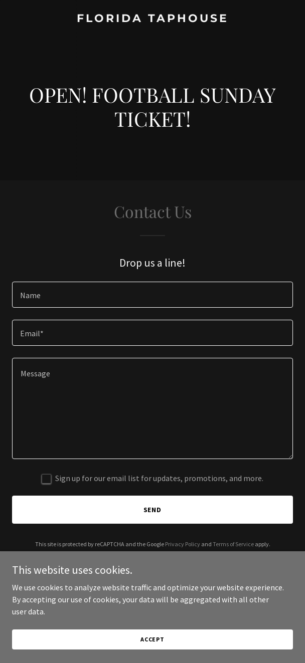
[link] (152, 19)
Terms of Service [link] (233, 544)
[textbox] (152, 295)
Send (152, 509)
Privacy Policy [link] (182, 544)
